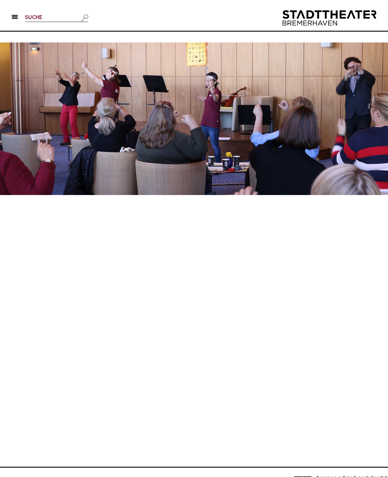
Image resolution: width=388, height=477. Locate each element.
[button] (15, 18)
